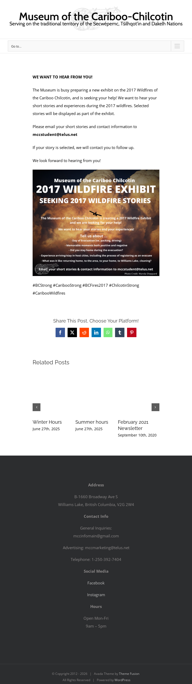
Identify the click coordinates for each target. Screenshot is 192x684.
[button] (36, 407)
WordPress (122, 680)
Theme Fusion (129, 673)
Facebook (96, 582)
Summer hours (91, 422)
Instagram (96, 594)
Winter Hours (47, 422)
